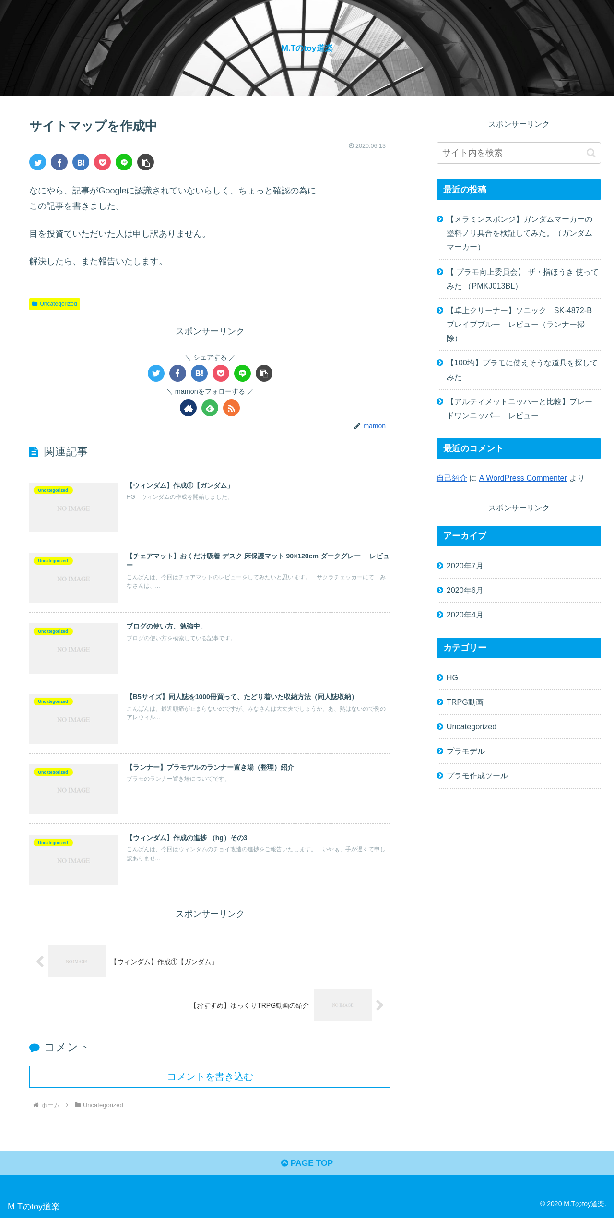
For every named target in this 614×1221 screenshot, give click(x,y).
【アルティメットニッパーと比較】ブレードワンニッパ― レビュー (519, 408)
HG (452, 677)
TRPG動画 (465, 702)
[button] (145, 162)
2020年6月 (465, 590)
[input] (519, 153)
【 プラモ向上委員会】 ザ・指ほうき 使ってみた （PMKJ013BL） (523, 278)
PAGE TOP (306, 1167)
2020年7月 (465, 565)
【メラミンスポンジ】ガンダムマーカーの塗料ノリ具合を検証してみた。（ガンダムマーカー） (519, 233)
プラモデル (466, 751)
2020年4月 (465, 614)
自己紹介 (452, 477)
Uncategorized (54, 304)
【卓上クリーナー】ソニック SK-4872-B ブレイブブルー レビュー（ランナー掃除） (523, 324)
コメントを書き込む (210, 1078)
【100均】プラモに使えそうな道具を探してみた (522, 369)
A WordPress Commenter (523, 477)
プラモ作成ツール (477, 775)
